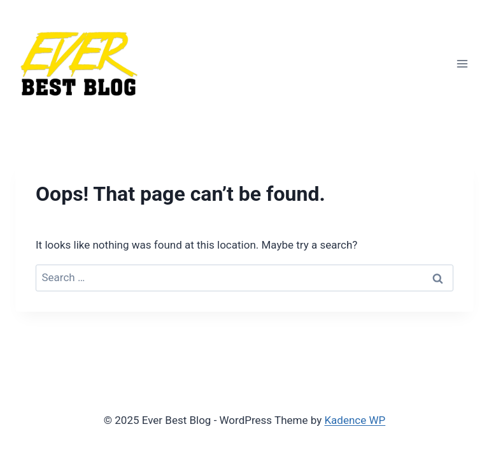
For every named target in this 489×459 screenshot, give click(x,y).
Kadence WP (354, 420)
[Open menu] (462, 63)
